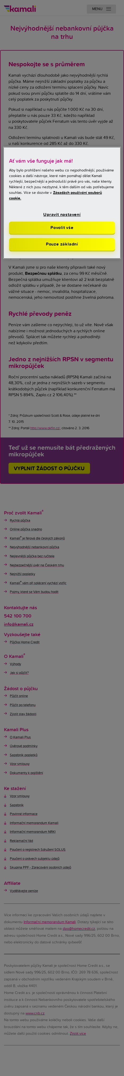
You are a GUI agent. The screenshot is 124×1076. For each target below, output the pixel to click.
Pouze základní (62, 244)
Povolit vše (62, 227)
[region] (62, 203)
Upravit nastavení (62, 215)
